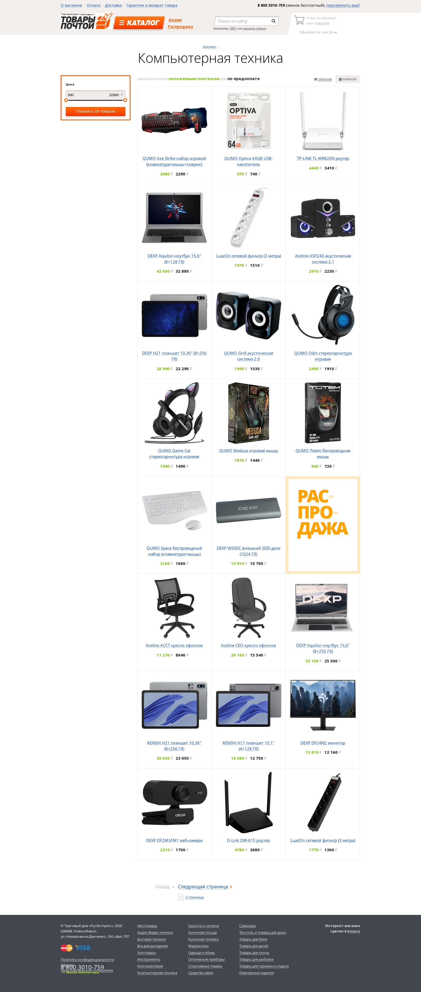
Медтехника (198, 945)
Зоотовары (146, 952)
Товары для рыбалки (256, 959)
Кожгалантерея (150, 966)
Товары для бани (253, 939)
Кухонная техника (203, 939)
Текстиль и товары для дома (262, 932)
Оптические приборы (206, 959)
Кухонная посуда (202, 932)
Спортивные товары (205, 966)
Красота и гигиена (203, 925)
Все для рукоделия (152, 945)
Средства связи (200, 972)
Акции (175, 19)
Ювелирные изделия (256, 972)
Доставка (113, 5)
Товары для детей (253, 945)
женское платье (254, 28)
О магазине (71, 5)
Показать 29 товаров (95, 111)
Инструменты (148, 959)
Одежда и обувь (201, 952)
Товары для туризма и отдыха (264, 966)
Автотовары (147, 925)
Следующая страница (203, 886)
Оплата (93, 5)
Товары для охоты (254, 952)
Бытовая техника (151, 939)
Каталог (209, 46)
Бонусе (353, 931)
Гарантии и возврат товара (151, 5)
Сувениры (247, 925)
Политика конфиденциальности (87, 959)
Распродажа (180, 26)
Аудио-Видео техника (155, 932)
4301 (233, 28)
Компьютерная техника (157, 972)
